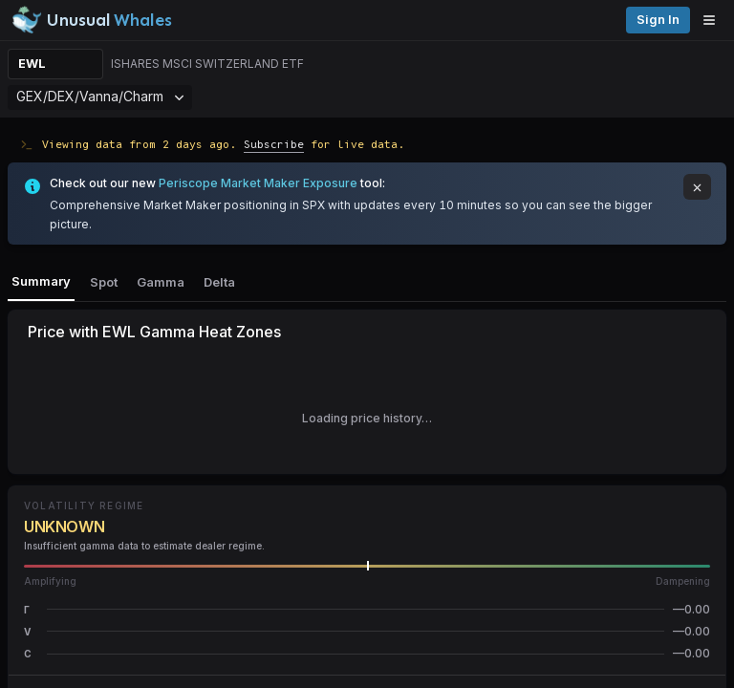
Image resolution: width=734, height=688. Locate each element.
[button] (367, 609)
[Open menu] (714, 20)
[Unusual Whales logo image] (91, 20)
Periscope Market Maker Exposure (258, 183)
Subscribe (274, 144)
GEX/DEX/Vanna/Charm (100, 96)
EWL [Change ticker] (32, 63)
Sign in (658, 19)
